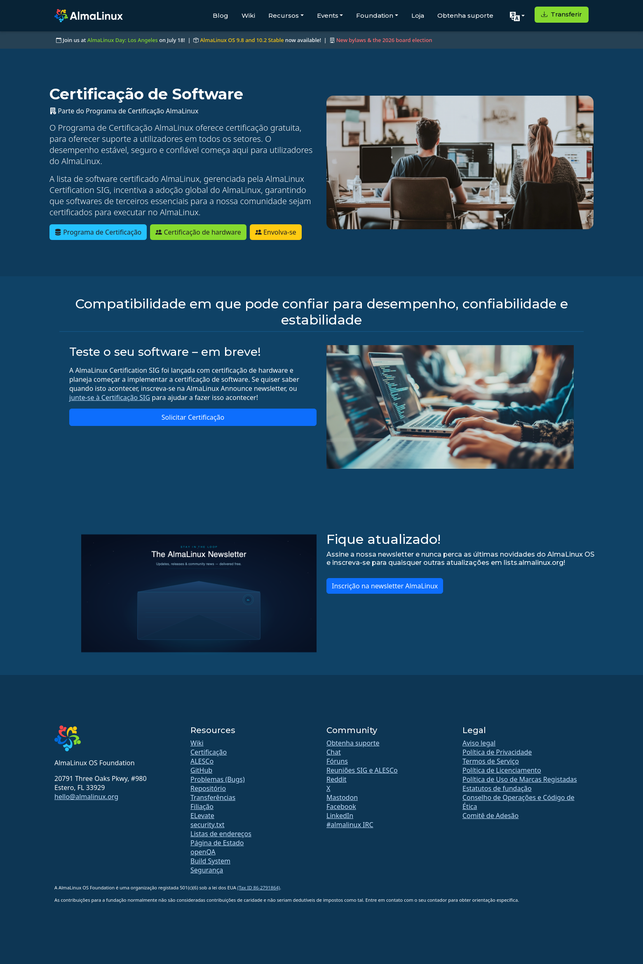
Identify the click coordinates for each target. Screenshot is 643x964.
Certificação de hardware (198, 232)
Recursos (283, 15)
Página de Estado (217, 842)
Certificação (208, 752)
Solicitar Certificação (193, 417)
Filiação (202, 806)
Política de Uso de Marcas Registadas (519, 779)
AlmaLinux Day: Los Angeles (122, 40)
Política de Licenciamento (501, 770)
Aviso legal (478, 743)
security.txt (207, 824)
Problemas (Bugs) (217, 779)
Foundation (374, 15)
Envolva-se (275, 232)
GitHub (201, 770)
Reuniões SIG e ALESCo (362, 770)
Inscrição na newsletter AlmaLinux (385, 585)
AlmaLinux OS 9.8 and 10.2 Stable (242, 40)
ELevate (202, 815)
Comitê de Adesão (490, 815)
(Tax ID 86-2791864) (258, 887)
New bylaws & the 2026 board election (384, 40)
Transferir (561, 14)
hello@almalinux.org (86, 796)
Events (327, 15)
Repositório (208, 788)
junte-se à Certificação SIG (109, 397)
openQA (203, 851)
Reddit (336, 779)
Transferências (212, 797)
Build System (210, 860)
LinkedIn (339, 815)
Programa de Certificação (98, 232)
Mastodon (342, 797)
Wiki (248, 15)
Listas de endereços (220, 833)
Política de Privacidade (497, 752)
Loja (417, 15)
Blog (220, 15)
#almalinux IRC (349, 824)
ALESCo (202, 761)
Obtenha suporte (465, 15)
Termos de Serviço (490, 761)
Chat (333, 752)
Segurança (206, 870)
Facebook (341, 806)
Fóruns (337, 761)
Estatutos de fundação (497, 788)
